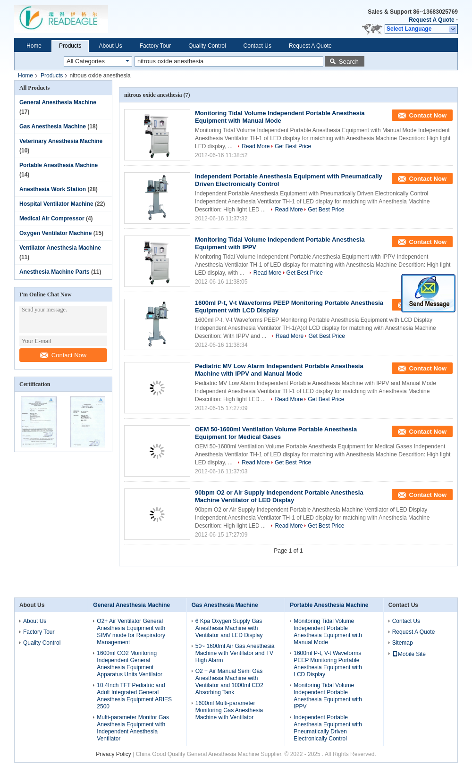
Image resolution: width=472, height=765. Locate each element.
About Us (110, 45)
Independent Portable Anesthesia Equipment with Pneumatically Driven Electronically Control (328, 728)
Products (70, 45)
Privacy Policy (113, 754)
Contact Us (257, 45)
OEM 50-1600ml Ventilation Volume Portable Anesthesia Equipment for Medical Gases (276, 433)
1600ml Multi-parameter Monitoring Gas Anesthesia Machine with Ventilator (229, 710)
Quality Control (207, 45)
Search (349, 61)
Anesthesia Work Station (52, 189)
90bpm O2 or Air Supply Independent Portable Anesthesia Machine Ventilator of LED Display (279, 496)
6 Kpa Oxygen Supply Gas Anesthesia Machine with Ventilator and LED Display (229, 628)
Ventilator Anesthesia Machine (60, 247)
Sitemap (402, 642)
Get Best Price (293, 146)
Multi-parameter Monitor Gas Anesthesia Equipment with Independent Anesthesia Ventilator (133, 728)
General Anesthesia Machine (57, 102)
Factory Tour (155, 45)
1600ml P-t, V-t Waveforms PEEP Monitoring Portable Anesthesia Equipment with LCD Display (328, 664)
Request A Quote (431, 20)
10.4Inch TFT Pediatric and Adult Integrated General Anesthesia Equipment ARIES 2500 (134, 696)
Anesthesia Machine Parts (54, 272)
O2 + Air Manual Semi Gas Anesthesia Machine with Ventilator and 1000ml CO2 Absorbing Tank (229, 682)
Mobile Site (409, 654)
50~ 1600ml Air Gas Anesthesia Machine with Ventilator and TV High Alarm (235, 653)
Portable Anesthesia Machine (58, 165)
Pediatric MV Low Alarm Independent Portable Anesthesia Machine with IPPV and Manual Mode (279, 369)
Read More (256, 146)
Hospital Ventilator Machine (56, 204)
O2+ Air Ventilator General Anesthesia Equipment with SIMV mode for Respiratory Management (131, 632)
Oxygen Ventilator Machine (55, 233)
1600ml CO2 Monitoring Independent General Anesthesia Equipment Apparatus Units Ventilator (129, 664)
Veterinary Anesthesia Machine (60, 141)
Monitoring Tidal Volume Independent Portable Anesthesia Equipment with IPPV (328, 696)
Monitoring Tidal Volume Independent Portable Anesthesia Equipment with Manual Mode (279, 116)
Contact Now (63, 355)
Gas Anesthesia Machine (52, 126)
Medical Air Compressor (51, 218)
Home (34, 45)
